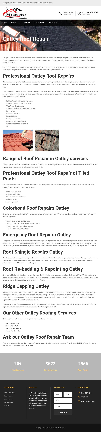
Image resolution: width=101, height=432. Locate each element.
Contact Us (53, 23)
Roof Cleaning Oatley (13, 323)
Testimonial (40, 23)
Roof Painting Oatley (12, 326)
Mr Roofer (70, 343)
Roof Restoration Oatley (13, 328)
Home (5, 23)
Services (14, 23)
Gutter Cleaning (8, 402)
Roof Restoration (9, 393)
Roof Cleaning (8, 399)
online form (29, 346)
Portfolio (27, 23)
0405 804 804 (68, 12)
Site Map (6, 406)
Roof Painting (8, 396)
